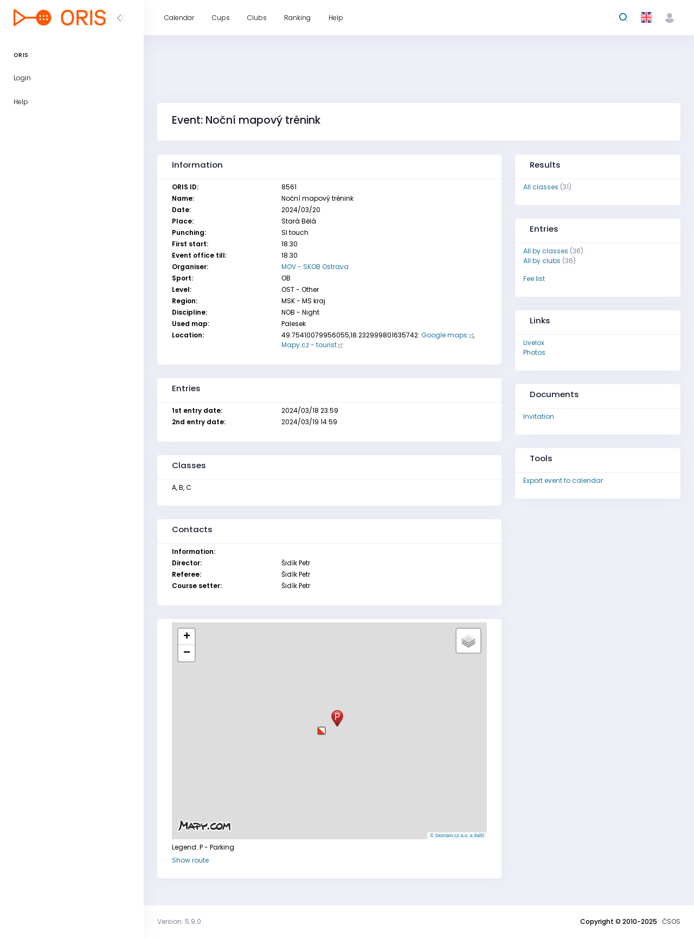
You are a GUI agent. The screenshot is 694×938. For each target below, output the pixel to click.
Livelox (533, 342)
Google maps (444, 335)
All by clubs (542, 260)
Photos (534, 352)
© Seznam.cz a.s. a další (457, 835)
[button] (321, 726)
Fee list (534, 278)
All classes (540, 187)
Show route (190, 860)
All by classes (545, 251)
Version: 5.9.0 (179, 921)
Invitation (538, 416)
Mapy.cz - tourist (309, 344)
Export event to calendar (563, 480)
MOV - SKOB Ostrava (315, 266)
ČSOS (671, 921)
